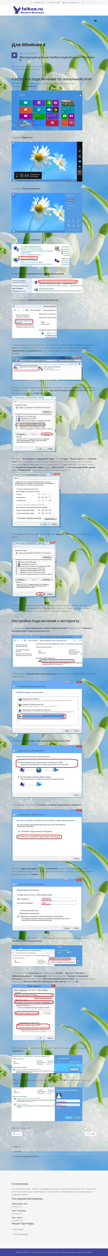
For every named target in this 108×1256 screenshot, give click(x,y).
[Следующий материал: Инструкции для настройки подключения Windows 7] (91, 1134)
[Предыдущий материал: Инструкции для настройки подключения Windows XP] (17, 1134)
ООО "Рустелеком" (20, 1234)
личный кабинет (19, 608)
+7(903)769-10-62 (54, 3)
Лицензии (17, 1151)
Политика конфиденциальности (25, 1156)
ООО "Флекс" (18, 1229)
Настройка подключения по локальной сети (29, 66)
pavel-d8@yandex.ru (72, 3)
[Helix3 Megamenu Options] (96, 21)
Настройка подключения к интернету (26, 69)
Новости (16, 1147)
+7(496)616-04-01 (39, 3)
